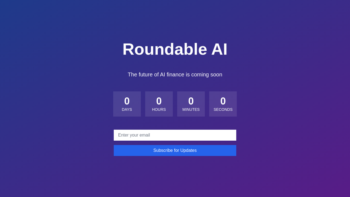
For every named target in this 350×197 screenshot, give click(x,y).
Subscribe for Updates (175, 150)
